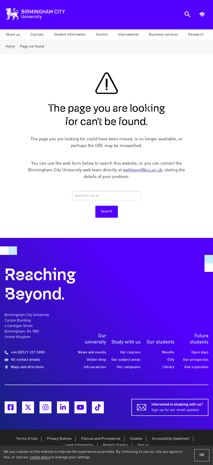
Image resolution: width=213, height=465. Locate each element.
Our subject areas (125, 360)
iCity (170, 360)
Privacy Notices (59, 439)
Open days (199, 352)
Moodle (168, 352)
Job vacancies (94, 367)
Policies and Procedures (100, 439)
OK (201, 455)
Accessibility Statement (170, 439)
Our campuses (128, 367)
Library (168, 367)
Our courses (130, 352)
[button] (13, 35)
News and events (92, 352)
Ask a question (196, 367)
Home (10, 46)
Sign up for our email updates (177, 407)
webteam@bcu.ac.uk (142, 170)
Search (106, 211)
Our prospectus (195, 360)
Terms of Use (26, 439)
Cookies (136, 439)
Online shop (96, 360)
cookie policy (40, 457)
